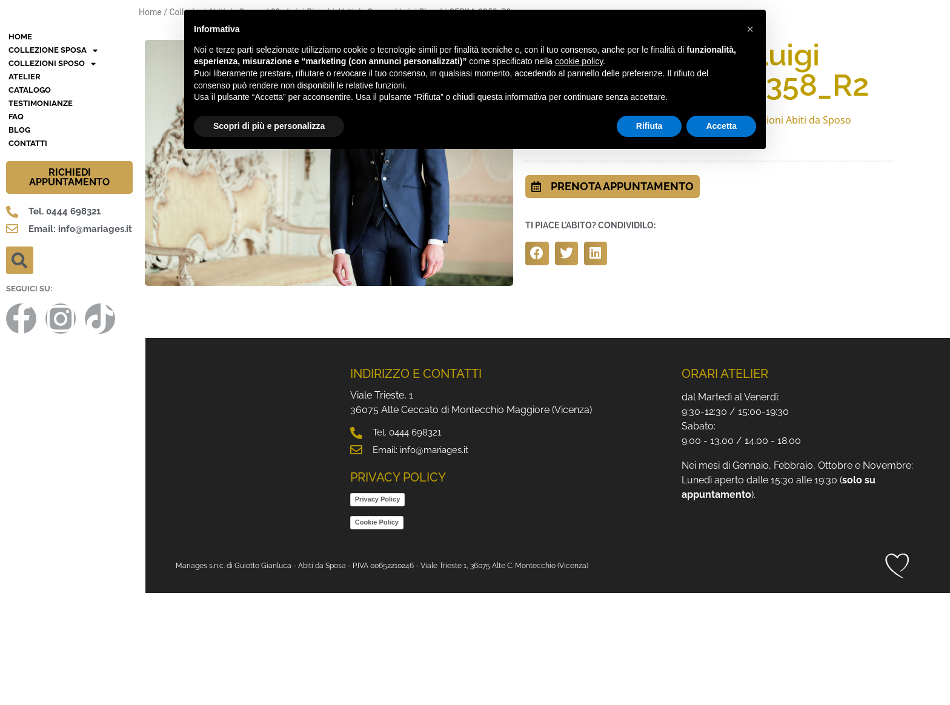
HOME (20, 148)
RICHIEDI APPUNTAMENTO (69, 289)
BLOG (19, 242)
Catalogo (29, 202)
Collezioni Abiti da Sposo (795, 120)
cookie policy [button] (579, 61)
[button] (19, 372)
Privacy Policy (377, 611)
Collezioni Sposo (52, 175)
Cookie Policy (377, 634)
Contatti (27, 255)
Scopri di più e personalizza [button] (269, 126)
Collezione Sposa (53, 162)
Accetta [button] (721, 126)
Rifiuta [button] (649, 126)
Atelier (24, 188)
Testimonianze (40, 215)
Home (150, 12)
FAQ (16, 228)
